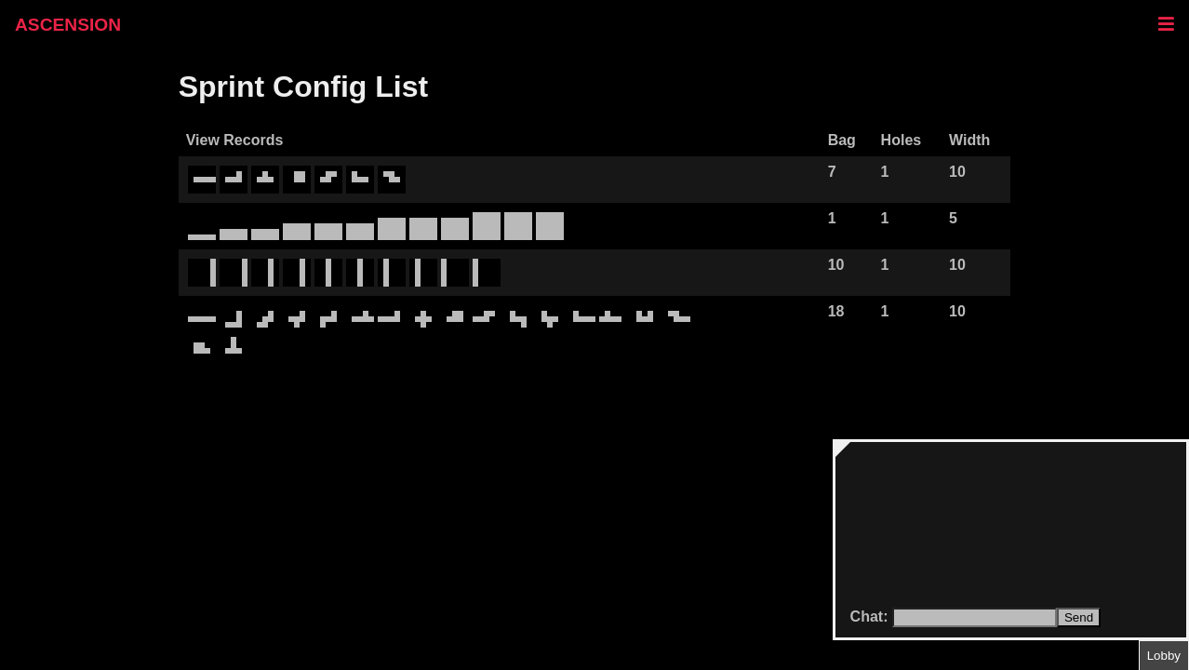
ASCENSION (68, 24)
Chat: (871, 616)
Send (1078, 617)
